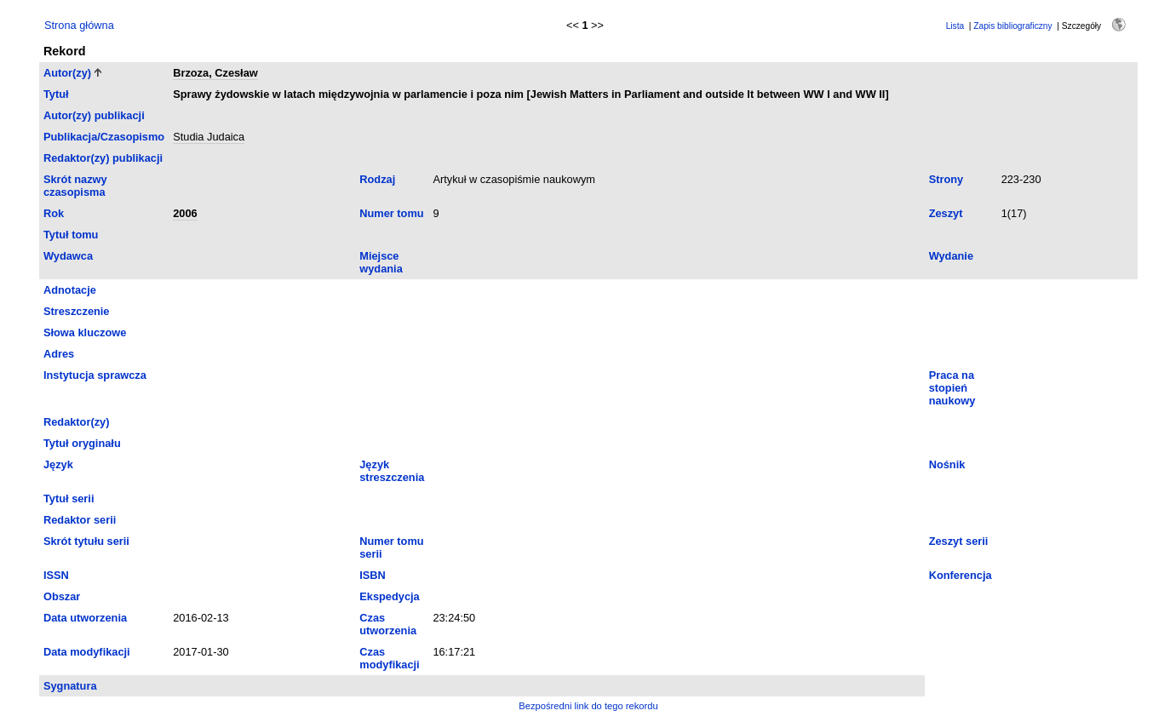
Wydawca (68, 255)
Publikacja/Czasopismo (103, 136)
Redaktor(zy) (76, 421)
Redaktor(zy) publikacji (103, 158)
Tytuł (56, 94)
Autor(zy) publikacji (94, 115)
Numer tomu (391, 213)
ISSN (56, 575)
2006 (185, 213)
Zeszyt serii (959, 541)
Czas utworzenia (387, 624)
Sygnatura (70, 685)
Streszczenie (76, 311)
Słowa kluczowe (84, 332)
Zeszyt (946, 213)
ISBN (372, 575)
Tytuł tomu (70, 234)
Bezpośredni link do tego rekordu (588, 706)
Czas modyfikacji (389, 658)
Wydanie (951, 255)
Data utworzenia (85, 617)
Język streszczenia (391, 471)
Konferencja (960, 575)
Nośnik (947, 464)
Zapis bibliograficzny (1012, 26)
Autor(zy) (67, 72)
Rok (53, 213)
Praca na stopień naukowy (952, 388)
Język (58, 464)
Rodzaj (377, 179)
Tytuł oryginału (82, 443)
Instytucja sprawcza (94, 375)
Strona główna (79, 25)
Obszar (61, 596)
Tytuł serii (69, 498)
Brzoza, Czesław (215, 72)
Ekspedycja (389, 596)
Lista (955, 26)
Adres (58, 353)
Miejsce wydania (381, 262)
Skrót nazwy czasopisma (75, 185)
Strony (946, 179)
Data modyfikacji (86, 651)
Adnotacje (69, 290)
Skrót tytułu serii (86, 541)
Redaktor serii (79, 519)
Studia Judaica (208, 136)
